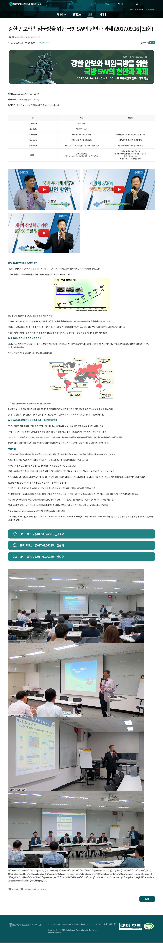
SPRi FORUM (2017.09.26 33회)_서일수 (41, 557)
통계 (120, 4)
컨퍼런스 (76, 15)
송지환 (11, 37)
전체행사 (60, 15)
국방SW (15, 889)
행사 (107, 4)
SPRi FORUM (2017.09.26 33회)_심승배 (41, 546)
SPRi (135, 4)
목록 (147, 899)
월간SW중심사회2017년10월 (35, 889)
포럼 (91, 15)
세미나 (103, 15)
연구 (93, 4)
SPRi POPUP (136, 9)
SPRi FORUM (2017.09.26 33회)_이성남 (41, 534)
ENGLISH (150, 9)
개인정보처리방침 (110, 924)
